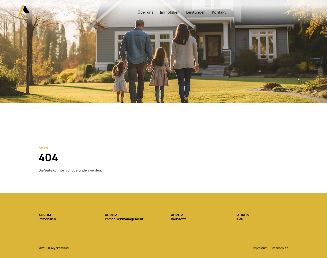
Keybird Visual (60, 248)
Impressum (260, 248)
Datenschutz (279, 248)
